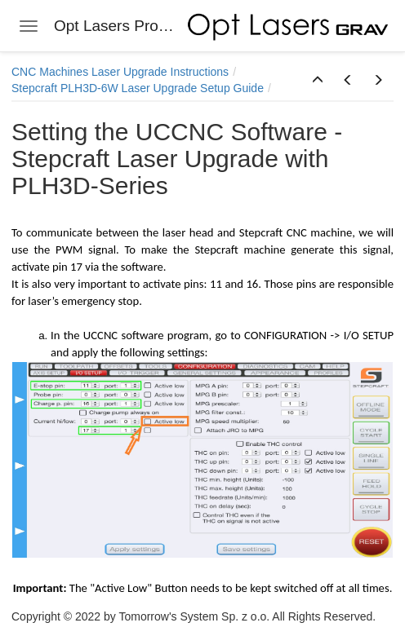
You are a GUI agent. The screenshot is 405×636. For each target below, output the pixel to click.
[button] (317, 81)
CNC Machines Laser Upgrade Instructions (120, 71)
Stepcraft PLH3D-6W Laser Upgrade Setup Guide (137, 88)
